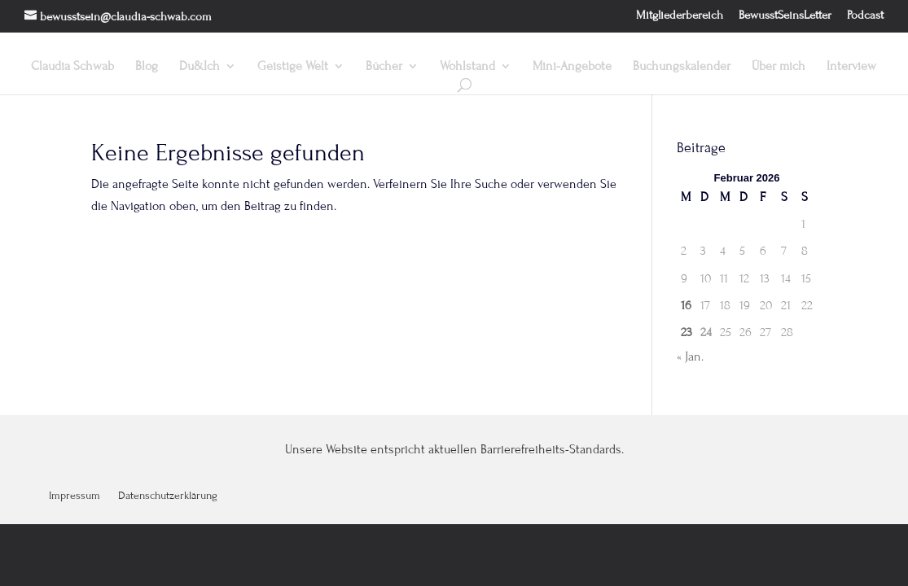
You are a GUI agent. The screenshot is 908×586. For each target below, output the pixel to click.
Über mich (778, 66)
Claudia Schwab (72, 66)
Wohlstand (467, 66)
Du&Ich (199, 66)
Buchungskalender (681, 66)
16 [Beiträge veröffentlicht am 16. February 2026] (686, 305)
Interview (851, 66)
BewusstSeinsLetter (785, 15)
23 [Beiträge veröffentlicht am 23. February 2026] (686, 332)
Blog (146, 66)
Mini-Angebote (572, 66)
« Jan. (690, 356)
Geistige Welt (292, 66)
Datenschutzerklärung (167, 496)
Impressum (74, 496)
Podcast (865, 15)
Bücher (384, 66)
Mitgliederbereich (679, 15)
